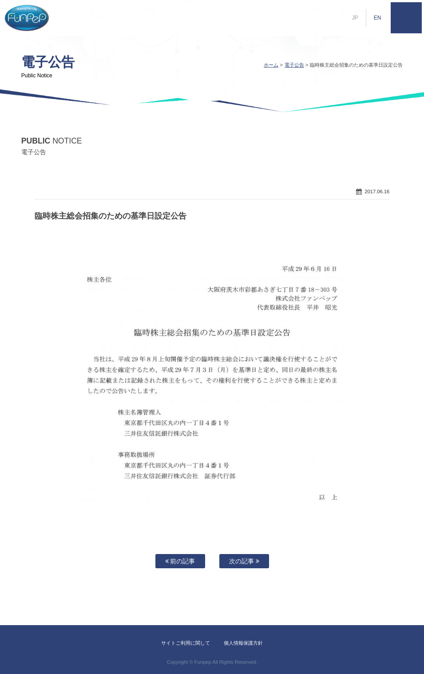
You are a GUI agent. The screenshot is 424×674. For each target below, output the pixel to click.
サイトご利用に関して (185, 643)
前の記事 (180, 561)
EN (377, 18)
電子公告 (294, 65)
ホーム (271, 65)
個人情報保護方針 (243, 643)
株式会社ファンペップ (26, 18)
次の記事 (244, 561)
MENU (406, 17)
